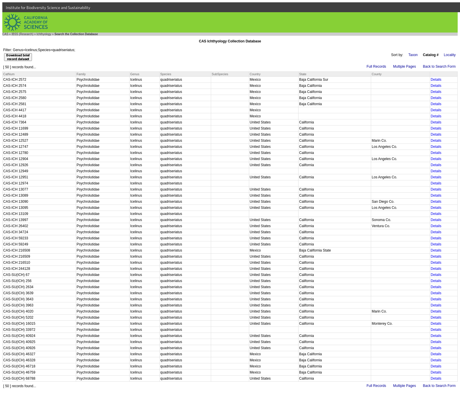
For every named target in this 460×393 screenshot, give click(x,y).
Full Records (376, 66)
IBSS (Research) (22, 34)
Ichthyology (44, 34)
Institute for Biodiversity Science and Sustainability (48, 7)
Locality (450, 55)
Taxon (413, 55)
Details (436, 80)
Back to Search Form (439, 66)
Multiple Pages (404, 66)
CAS (5, 34)
